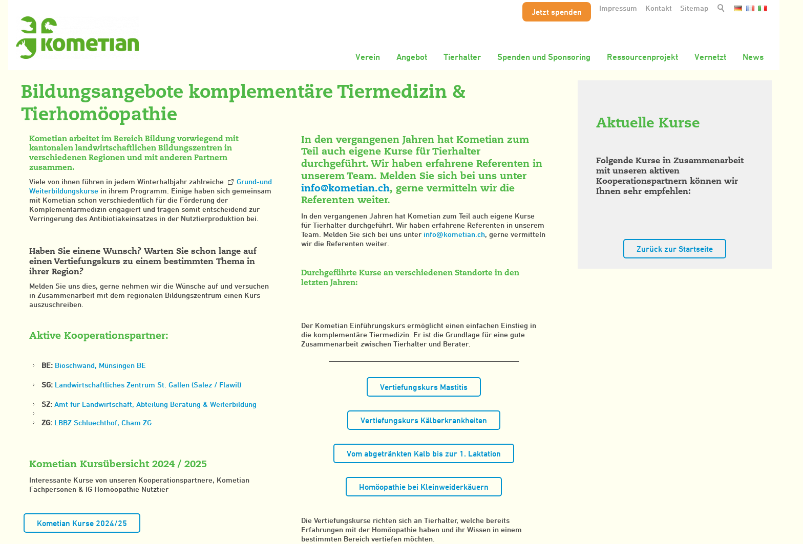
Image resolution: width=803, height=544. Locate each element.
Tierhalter (462, 57)
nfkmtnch (345, 188)
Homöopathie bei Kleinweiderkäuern (424, 486)
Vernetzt (710, 57)
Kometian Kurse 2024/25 (82, 523)
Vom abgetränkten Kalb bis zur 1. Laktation (424, 453)
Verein (367, 57)
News (753, 57)
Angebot (411, 57)
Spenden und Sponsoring (543, 57)
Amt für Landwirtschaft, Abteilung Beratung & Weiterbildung (155, 404)
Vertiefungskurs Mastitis (424, 386)
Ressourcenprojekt (642, 57)
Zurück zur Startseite (675, 248)
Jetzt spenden (557, 11)
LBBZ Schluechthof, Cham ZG (103, 422)
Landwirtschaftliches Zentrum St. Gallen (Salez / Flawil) (148, 384)
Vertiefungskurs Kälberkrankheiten (424, 420)
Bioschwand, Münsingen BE (100, 365)
